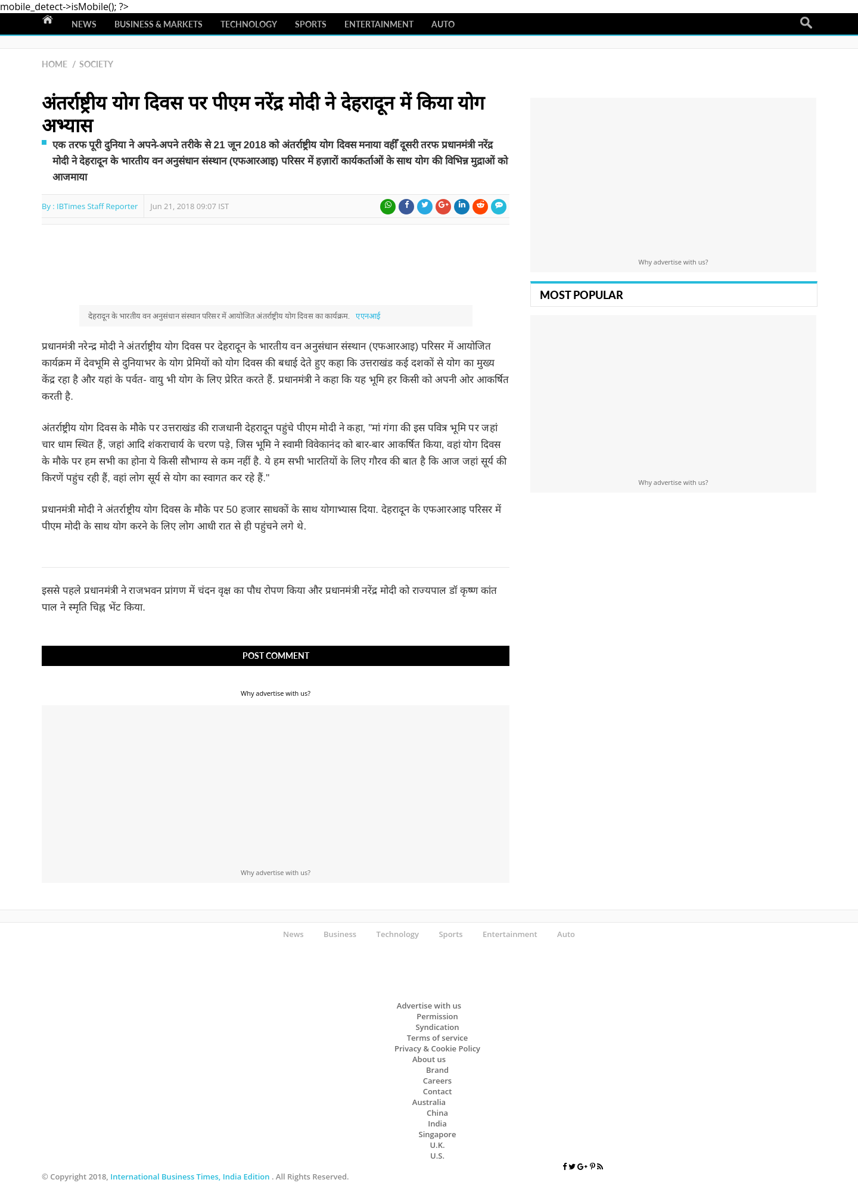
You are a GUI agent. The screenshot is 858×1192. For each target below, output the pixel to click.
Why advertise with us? (275, 693)
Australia (429, 1102)
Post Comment (276, 656)
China (437, 1112)
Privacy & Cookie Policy (437, 1048)
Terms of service (437, 1037)
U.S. (437, 1155)
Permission (437, 1016)
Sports (311, 24)
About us (429, 1059)
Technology (248, 24)
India (437, 1123)
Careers (437, 1080)
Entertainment (379, 24)
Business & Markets (158, 24)
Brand (437, 1070)
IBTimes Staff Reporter (97, 206)
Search (806, 23)
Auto (443, 24)
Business (340, 934)
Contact (437, 1091)
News (84, 24)
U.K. (437, 1145)
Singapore (437, 1134)
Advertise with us (429, 1005)
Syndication (437, 1027)
